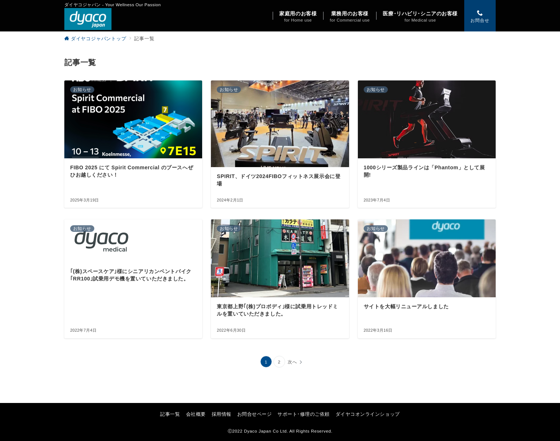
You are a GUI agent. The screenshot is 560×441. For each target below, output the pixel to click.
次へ (292, 361)
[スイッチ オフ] (480, 15)
